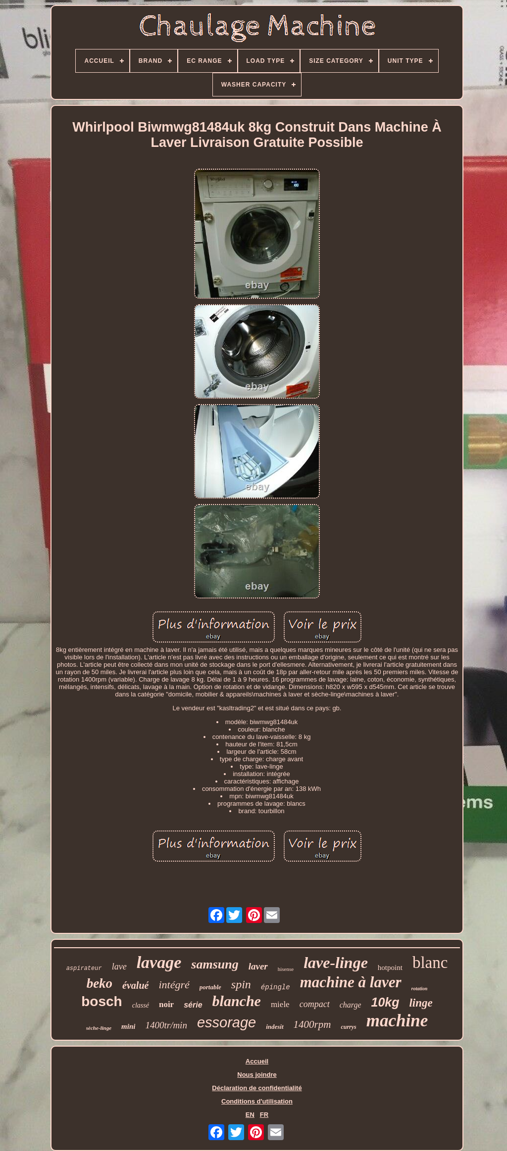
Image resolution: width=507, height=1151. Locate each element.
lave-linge (336, 962)
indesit (274, 1026)
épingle (275, 987)
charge (350, 1005)
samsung (214, 964)
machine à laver (351, 982)
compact (315, 1004)
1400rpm (312, 1024)
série (193, 1005)
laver (258, 966)
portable (210, 987)
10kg (385, 1002)
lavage (159, 962)
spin (241, 984)
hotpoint (390, 967)
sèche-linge (98, 1028)
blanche (236, 1001)
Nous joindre (256, 1074)
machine (397, 1020)
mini (128, 1026)
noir (166, 1004)
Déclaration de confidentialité (257, 1088)
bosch (101, 1001)
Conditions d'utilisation (257, 1101)
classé (140, 1005)
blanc (430, 962)
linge (420, 1003)
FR (264, 1114)
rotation (419, 988)
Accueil (257, 1061)
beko (99, 983)
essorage (226, 1022)
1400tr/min (166, 1025)
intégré (173, 984)
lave (119, 966)
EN (250, 1114)
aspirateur (84, 968)
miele (280, 1004)
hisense (286, 969)
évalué (135, 985)
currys (348, 1026)
